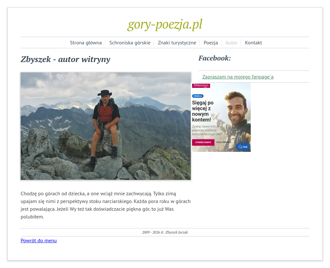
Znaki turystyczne (177, 42)
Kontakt (253, 42)
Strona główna (86, 42)
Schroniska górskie (129, 42)
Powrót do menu (39, 240)
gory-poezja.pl (165, 23)
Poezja (211, 42)
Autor (232, 42)
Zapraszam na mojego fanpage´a (238, 76)
